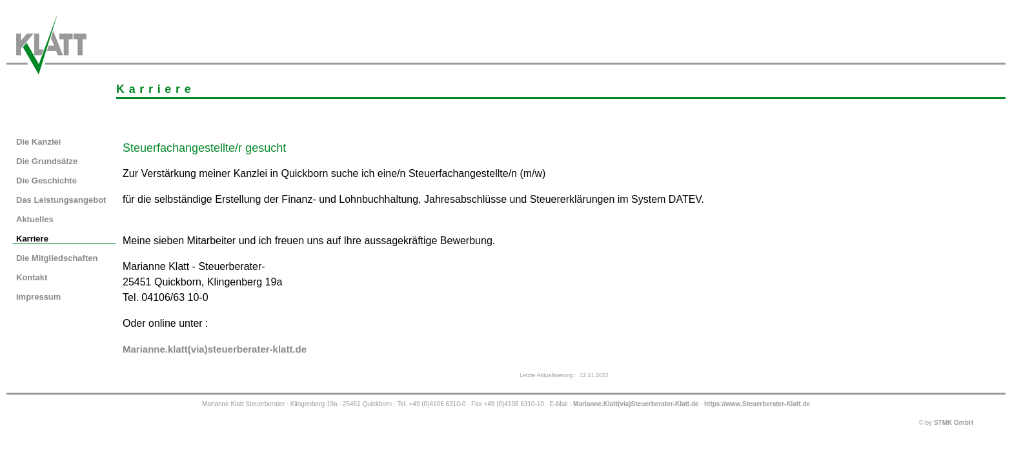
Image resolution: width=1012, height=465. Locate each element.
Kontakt (31, 277)
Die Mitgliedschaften (56, 258)
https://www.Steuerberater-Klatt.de (757, 404)
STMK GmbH (953, 422)
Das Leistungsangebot (61, 200)
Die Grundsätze (46, 161)
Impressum (38, 297)
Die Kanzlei (38, 142)
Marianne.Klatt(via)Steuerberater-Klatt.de (636, 404)
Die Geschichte (46, 180)
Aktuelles (35, 219)
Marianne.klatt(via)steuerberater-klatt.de (215, 349)
